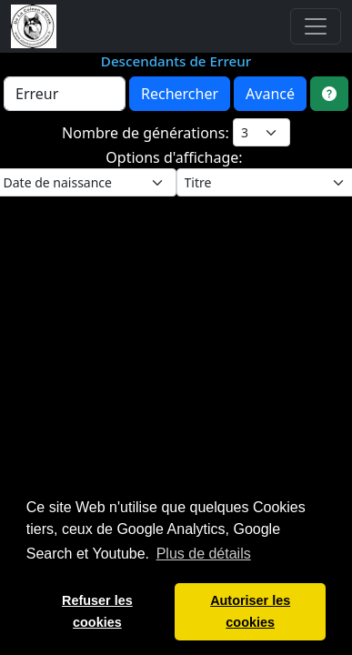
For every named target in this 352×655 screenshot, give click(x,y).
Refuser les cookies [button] (97, 611)
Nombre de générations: (147, 133)
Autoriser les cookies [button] (250, 611)
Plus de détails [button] (203, 553)
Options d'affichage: (176, 157)
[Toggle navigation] (315, 26)
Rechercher (179, 94)
